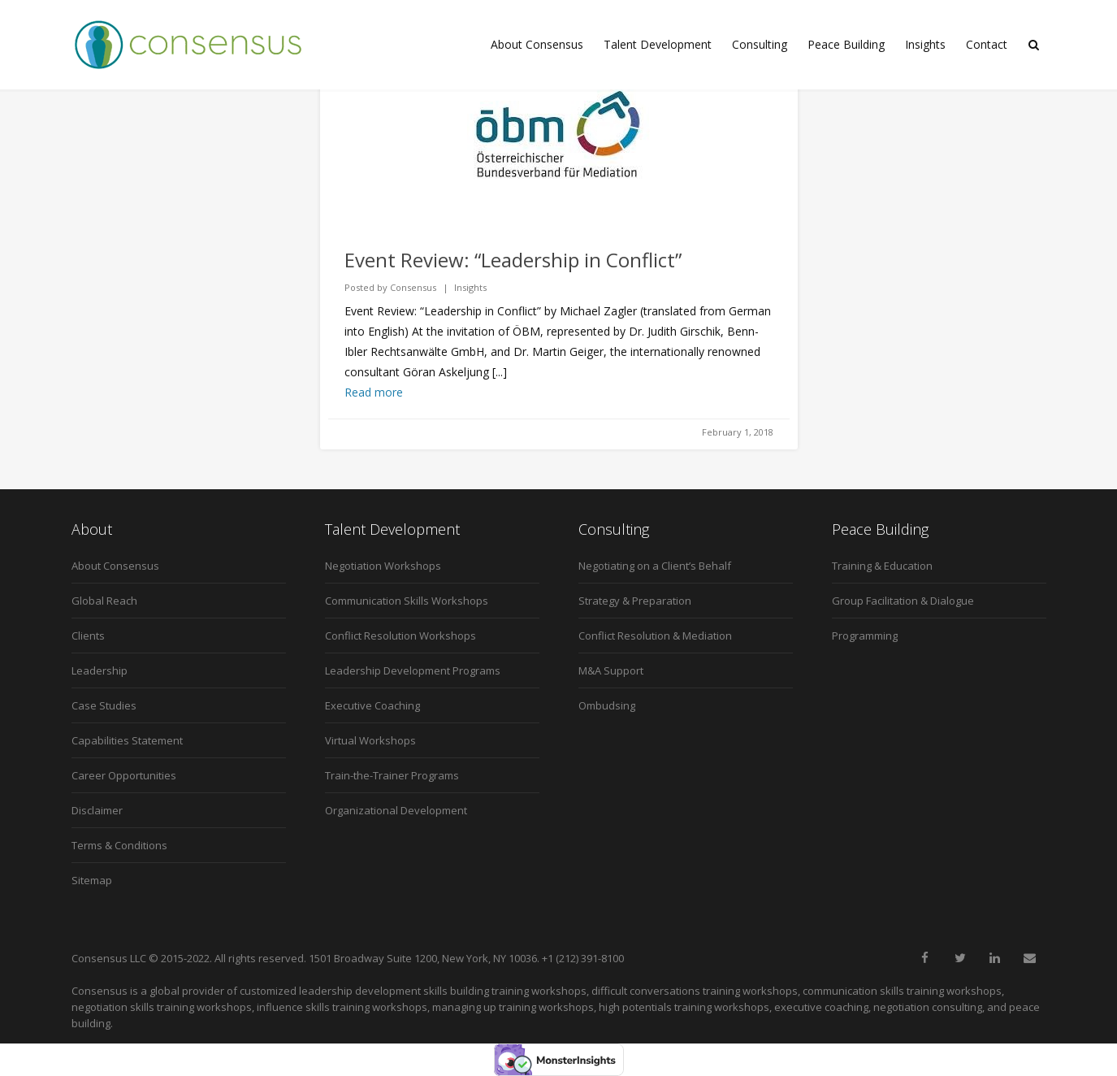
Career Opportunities (123, 775)
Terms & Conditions (119, 845)
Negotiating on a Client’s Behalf (654, 565)
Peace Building (846, 44)
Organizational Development (396, 810)
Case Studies (103, 705)
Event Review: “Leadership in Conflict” (513, 259)
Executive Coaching (372, 705)
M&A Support (610, 670)
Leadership (99, 670)
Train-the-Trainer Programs (392, 775)
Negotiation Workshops (383, 565)
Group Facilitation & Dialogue (903, 600)
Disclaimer (97, 810)
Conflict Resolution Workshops (400, 635)
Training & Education (882, 565)
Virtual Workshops (370, 740)
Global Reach (104, 600)
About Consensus (537, 44)
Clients (88, 635)
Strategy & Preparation (634, 600)
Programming (865, 635)
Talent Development (658, 44)
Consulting (759, 44)
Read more (373, 392)
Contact (986, 44)
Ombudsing (606, 705)
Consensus (413, 287)
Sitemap (91, 880)
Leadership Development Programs (412, 670)
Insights (925, 44)
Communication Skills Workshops (406, 600)
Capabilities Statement (127, 740)
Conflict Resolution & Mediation (655, 635)
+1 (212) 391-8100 (583, 958)
